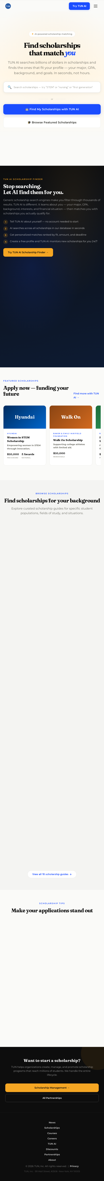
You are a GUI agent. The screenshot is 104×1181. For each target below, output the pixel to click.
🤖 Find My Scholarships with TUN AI (52, 109)
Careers (52, 1138)
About (52, 1159)
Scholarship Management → (52, 1087)
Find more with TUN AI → (86, 395)
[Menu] (95, 6)
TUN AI (52, 1143)
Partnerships (52, 1154)
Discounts (52, 1149)
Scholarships (52, 1127)
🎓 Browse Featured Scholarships (52, 122)
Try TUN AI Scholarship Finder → (28, 252)
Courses (52, 1133)
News (52, 1122)
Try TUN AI (79, 6)
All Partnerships (52, 1097)
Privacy (74, 1166)
